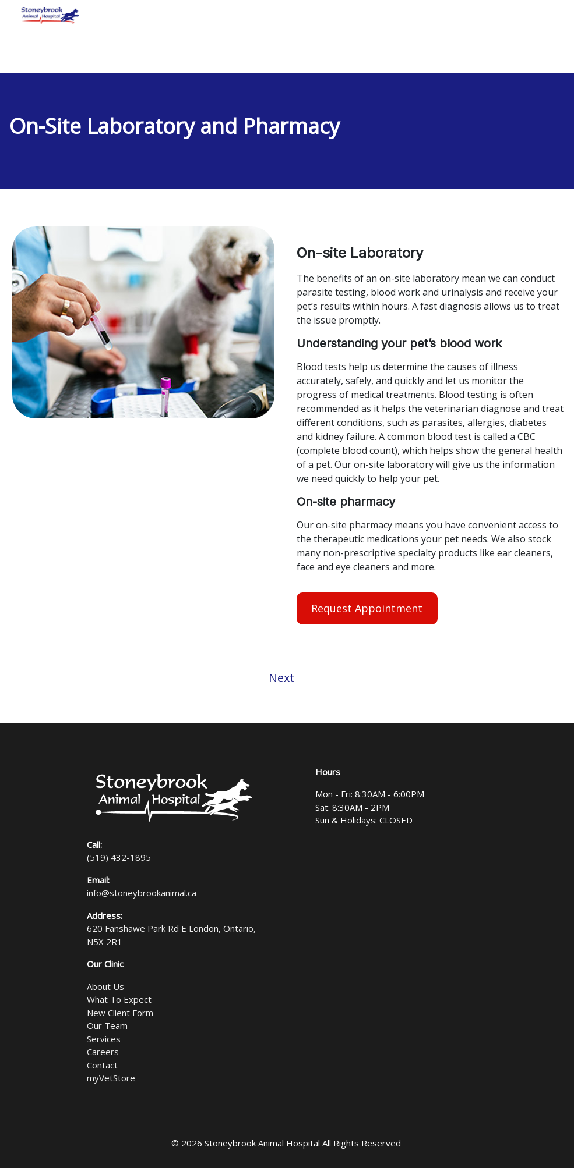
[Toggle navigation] (550, 16)
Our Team (107, 1025)
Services (104, 1039)
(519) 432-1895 (119, 857)
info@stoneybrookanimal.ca (141, 893)
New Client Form (120, 1012)
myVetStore (111, 1078)
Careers (103, 1051)
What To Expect (119, 999)
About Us (105, 986)
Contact (102, 1065)
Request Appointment (366, 608)
